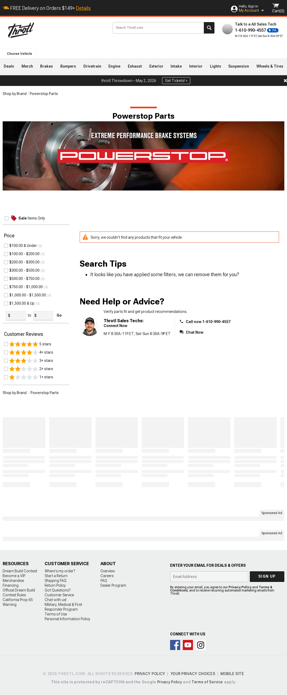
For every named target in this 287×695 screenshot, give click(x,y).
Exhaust (135, 66)
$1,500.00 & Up (22, 303)
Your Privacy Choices (193, 674)
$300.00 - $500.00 (24, 270)
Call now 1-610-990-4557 (208, 322)
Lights (215, 66)
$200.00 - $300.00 (24, 262)
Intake (176, 66)
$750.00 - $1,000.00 (26, 287)
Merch (27, 66)
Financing (11, 585)
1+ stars (31, 377)
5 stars (30, 344)
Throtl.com (56, 30)
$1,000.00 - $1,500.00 (27, 295)
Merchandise (13, 580)
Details (83, 8)
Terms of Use (56, 614)
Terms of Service (207, 682)
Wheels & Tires (269, 66)
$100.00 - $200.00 (24, 254)
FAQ (103, 580)
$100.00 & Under (23, 245)
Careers (106, 576)
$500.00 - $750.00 (24, 278)
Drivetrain (92, 66)
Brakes (46, 66)
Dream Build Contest (20, 571)
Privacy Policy (240, 587)
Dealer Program (113, 585)
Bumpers (68, 66)
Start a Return (56, 576)
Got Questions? (57, 590)
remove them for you (215, 274)
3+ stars (31, 360)
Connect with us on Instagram (201, 645)
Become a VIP (14, 576)
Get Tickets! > (176, 80)
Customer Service (59, 595)
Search (209, 28)
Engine (114, 66)
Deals (9, 66)
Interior (195, 66)
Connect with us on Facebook (175, 645)
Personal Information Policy (67, 619)
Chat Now (194, 332)
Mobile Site (232, 674)
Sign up (267, 576)
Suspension (238, 66)
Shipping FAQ (55, 580)
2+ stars (31, 368)
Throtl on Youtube (188, 645)
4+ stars (31, 352)
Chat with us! (55, 600)
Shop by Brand (15, 94)
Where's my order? (60, 571)
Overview (107, 571)
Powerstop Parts (44, 94)
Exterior (156, 66)
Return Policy (55, 585)
